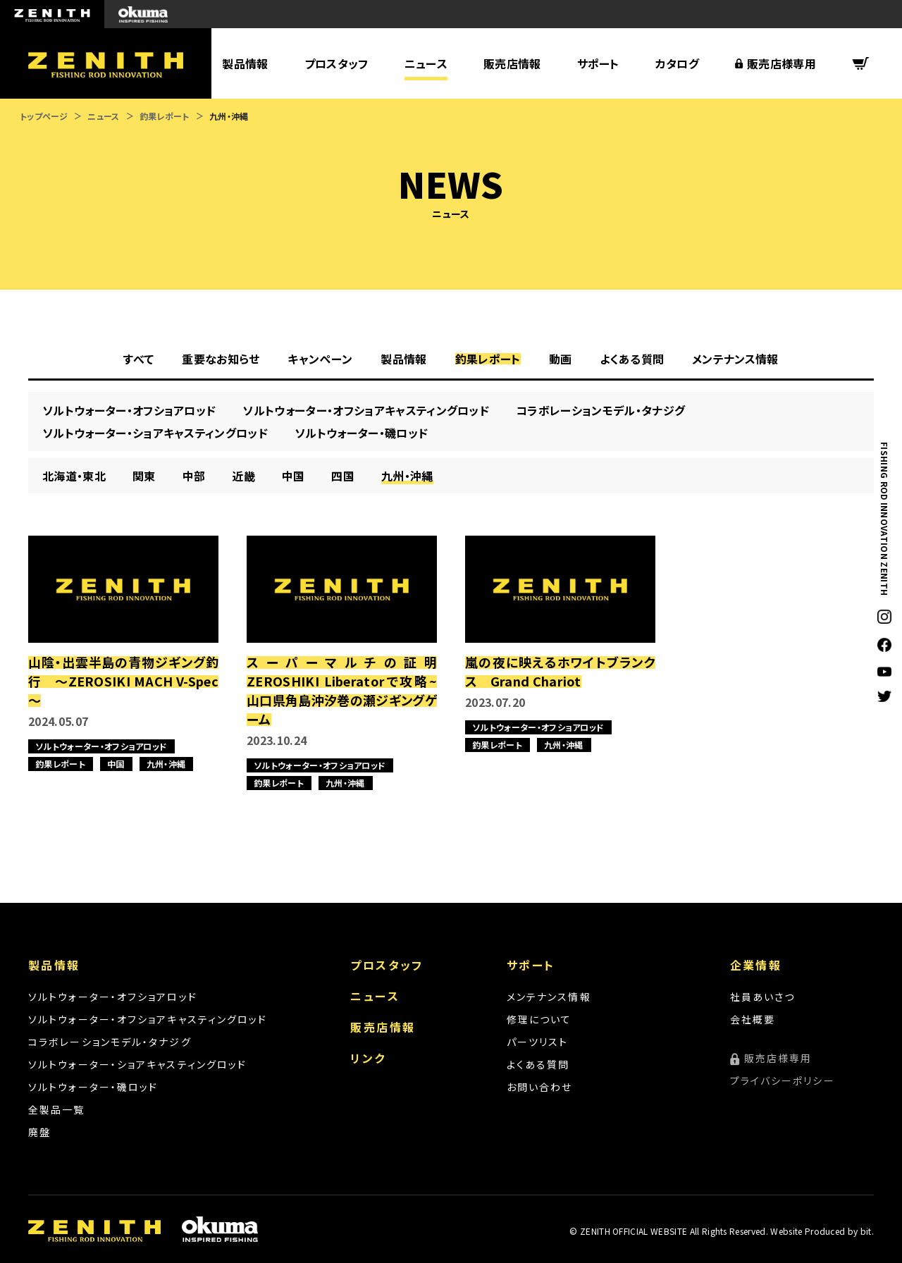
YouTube (884, 671)
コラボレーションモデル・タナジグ (110, 1042)
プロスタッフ (336, 63)
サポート (598, 63)
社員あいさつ (763, 997)
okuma (143, 14)
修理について (539, 1019)
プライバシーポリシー (782, 1080)
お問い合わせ (540, 1087)
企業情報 (756, 964)
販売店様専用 (781, 63)
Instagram (884, 617)
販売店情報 (512, 63)
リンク (367, 1057)
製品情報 (245, 63)
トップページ (44, 116)
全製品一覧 (56, 1109)
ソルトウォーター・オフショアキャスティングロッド (147, 1019)
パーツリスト (538, 1042)
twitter (884, 696)
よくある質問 (538, 1064)
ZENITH (52, 14)
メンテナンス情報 (549, 997)
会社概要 (752, 1019)
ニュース (425, 63)
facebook (884, 645)
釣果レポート (165, 116)
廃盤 (39, 1132)
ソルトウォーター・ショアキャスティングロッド (137, 1064)
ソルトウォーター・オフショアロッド (112, 997)
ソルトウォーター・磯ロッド (93, 1087)
